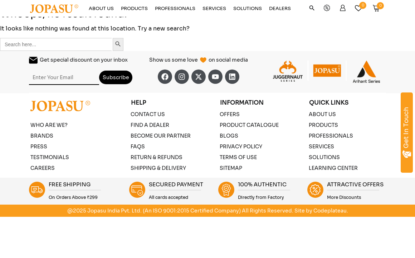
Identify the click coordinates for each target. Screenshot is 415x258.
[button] (312, 9)
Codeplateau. (330, 210)
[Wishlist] (360, 6)
